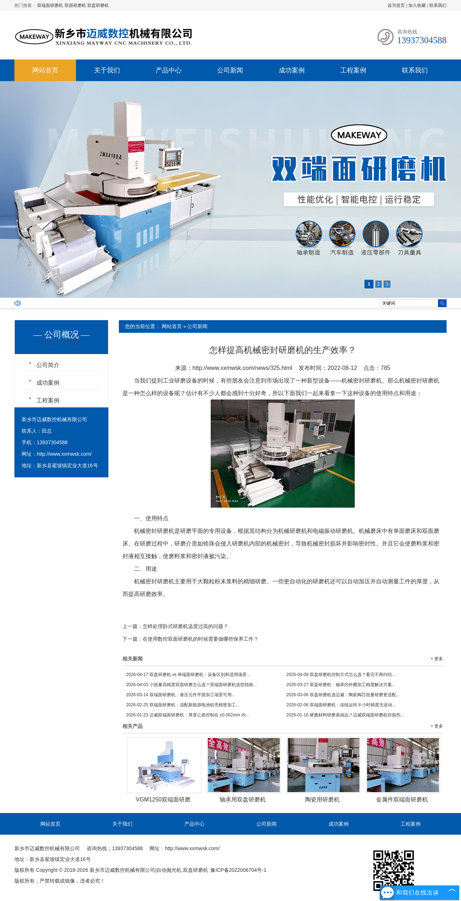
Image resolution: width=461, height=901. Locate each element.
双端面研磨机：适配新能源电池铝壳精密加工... (183, 704)
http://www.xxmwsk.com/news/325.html (242, 368)
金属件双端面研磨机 (402, 799)
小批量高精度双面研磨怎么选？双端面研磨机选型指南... (191, 684)
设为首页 (396, 5)
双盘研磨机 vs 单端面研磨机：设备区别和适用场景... (188, 674)
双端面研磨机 (50, 5)
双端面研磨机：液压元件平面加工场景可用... (180, 694)
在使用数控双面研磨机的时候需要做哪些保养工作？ (201, 639)
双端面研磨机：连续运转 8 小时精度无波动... (341, 704)
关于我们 (107, 70)
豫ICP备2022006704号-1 (238, 870)
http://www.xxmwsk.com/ (64, 454)
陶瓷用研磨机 (322, 799)
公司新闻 (230, 70)
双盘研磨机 (98, 5)
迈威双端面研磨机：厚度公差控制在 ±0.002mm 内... (187, 714)
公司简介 (47, 365)
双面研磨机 (75, 5)
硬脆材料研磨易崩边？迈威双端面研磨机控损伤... (345, 714)
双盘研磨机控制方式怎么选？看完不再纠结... (340, 674)
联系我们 (438, 5)
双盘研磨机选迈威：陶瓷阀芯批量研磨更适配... (343, 694)
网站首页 (45, 70)
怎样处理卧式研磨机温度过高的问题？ (185, 626)
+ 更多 (437, 658)
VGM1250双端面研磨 (163, 799)
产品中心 (169, 70)
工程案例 (353, 70)
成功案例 (292, 70)
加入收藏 (417, 5)
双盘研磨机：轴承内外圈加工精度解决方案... (340, 684)
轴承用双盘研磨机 (243, 799)
